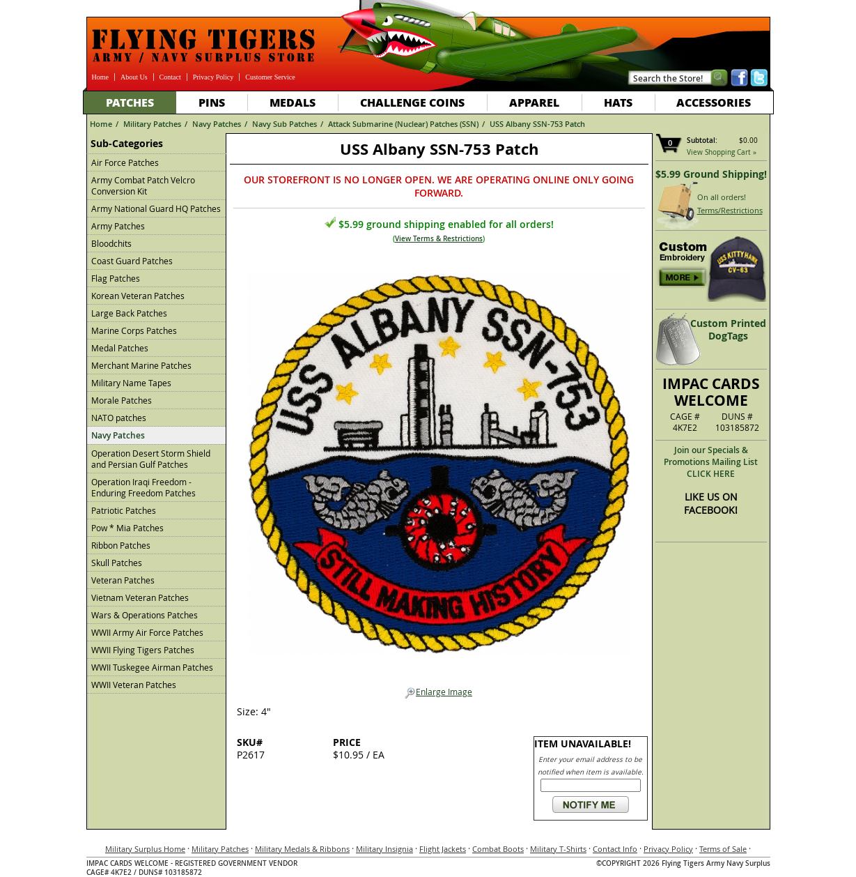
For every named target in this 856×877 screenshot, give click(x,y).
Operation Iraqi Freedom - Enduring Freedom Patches (143, 487)
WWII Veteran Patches (133, 684)
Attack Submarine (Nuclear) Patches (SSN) (403, 124)
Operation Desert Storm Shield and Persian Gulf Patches (150, 459)
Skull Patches (116, 562)
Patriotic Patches (123, 510)
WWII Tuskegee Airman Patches (152, 667)
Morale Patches (121, 400)
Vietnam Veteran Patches (140, 597)
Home (100, 77)
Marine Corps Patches (134, 330)
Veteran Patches (123, 580)
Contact (170, 77)
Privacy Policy (213, 77)
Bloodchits (111, 243)
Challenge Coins (412, 102)
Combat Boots (498, 849)
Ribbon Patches (120, 545)
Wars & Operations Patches (144, 614)
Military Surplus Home (145, 849)
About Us (134, 77)
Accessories (713, 102)
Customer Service (270, 77)
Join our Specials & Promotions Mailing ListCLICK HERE (711, 462)
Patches (130, 102)
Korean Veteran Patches (138, 295)
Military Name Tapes (131, 382)
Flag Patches (115, 278)
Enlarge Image (438, 692)
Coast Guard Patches (132, 260)
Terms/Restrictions (730, 210)
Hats (618, 102)
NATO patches (118, 417)
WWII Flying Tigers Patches (142, 649)
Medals (293, 102)
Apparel (534, 102)
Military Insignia (384, 849)
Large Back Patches (129, 313)
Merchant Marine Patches (141, 365)
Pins (212, 102)
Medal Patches (119, 347)
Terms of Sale (723, 849)
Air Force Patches (125, 162)
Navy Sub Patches (284, 124)
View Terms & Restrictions (439, 238)
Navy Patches (216, 124)
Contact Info (615, 849)
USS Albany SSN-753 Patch (537, 124)
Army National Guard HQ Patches (156, 208)
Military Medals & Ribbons (302, 849)
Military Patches (152, 124)
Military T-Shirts (558, 849)
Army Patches (118, 225)
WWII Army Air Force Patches (147, 632)
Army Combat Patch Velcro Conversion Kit (143, 185)
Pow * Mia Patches (127, 527)
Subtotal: (702, 140)
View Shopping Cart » (721, 152)
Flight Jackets (442, 849)
